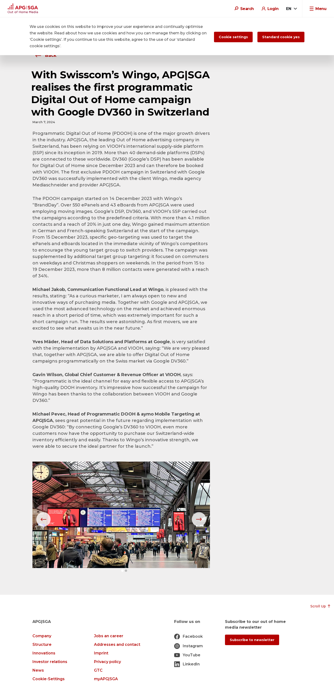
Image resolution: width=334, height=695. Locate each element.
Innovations (43, 653)
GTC (98, 670)
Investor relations (49, 661)
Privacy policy (107, 661)
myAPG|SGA (106, 679)
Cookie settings (233, 37)
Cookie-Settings (48, 679)
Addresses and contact (117, 644)
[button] (122, 570)
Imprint (101, 653)
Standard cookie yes (281, 37)
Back (44, 55)
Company (41, 636)
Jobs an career (108, 636)
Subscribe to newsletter (252, 640)
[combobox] (291, 9)
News (38, 670)
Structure (42, 644)
